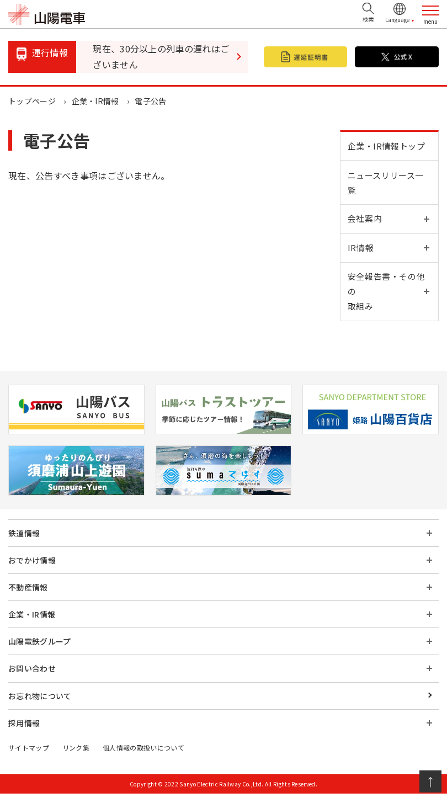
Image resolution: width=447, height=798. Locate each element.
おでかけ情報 (32, 565)
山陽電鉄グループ (39, 646)
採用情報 (24, 727)
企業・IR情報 (95, 101)
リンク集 (75, 752)
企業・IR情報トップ (387, 146)
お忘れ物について (40, 700)
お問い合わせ (32, 673)
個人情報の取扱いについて (143, 752)
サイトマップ (28, 752)
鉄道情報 (24, 538)
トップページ (32, 101)
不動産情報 (28, 592)
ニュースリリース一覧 (386, 184)
